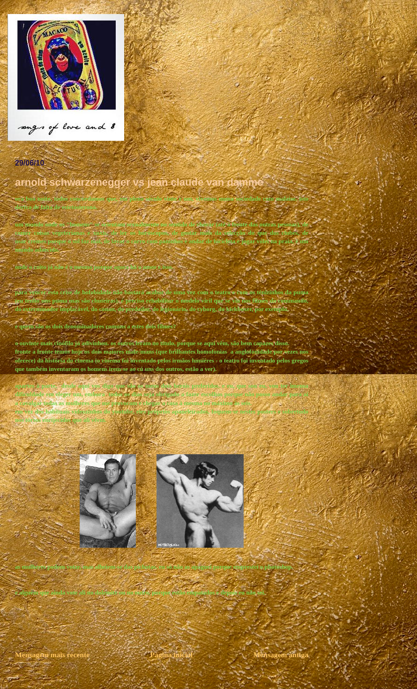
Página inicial (171, 655)
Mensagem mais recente (52, 655)
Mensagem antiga (280, 655)
